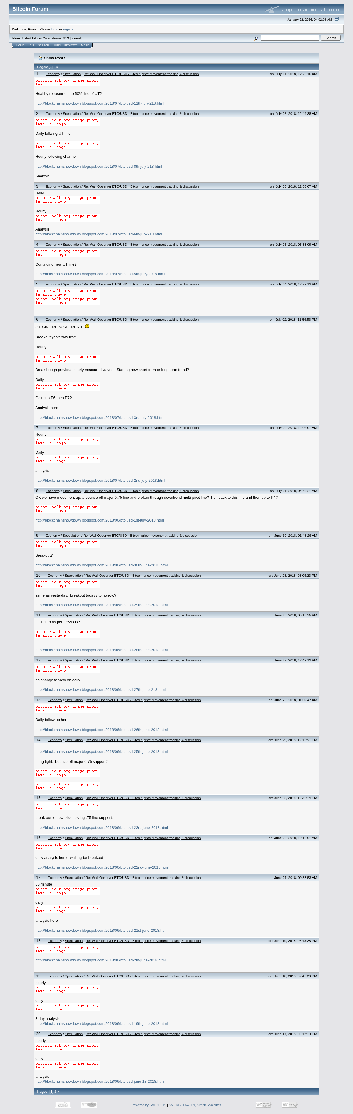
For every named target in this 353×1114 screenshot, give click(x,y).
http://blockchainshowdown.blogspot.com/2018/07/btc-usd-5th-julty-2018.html (100, 274)
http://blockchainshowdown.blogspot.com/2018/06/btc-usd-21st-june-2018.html (101, 930)
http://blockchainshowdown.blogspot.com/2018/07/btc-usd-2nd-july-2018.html (100, 480)
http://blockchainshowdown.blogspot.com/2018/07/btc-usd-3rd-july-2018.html (99, 417)
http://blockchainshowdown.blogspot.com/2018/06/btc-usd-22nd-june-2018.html (102, 867)
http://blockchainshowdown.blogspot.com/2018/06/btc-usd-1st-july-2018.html (99, 520)
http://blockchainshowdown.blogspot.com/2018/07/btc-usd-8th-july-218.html (98, 166)
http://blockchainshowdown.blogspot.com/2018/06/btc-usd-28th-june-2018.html (101, 650)
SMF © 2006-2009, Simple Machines (195, 1105)
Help (31, 45)
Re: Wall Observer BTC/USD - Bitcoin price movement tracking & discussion (141, 74)
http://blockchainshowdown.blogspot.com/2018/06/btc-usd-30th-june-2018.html (101, 565)
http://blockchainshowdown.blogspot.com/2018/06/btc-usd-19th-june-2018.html (101, 1023)
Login (57, 45)
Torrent (76, 38)
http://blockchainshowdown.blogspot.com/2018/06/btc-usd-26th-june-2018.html (101, 729)
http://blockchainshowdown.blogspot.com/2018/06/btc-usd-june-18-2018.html (99, 1081)
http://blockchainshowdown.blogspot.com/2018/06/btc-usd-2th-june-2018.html (100, 960)
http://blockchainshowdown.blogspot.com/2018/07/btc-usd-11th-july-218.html (99, 103)
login (54, 29)
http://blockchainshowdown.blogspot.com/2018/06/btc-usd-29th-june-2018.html (101, 605)
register (68, 29)
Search (43, 45)
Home (20, 45)
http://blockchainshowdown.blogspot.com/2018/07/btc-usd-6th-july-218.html (98, 234)
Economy (53, 74)
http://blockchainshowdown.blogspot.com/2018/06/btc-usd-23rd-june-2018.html (101, 827)
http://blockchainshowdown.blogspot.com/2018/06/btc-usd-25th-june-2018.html (101, 751)
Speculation (72, 74)
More (85, 45)
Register (71, 45)
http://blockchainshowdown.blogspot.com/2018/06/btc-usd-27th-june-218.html (100, 689)
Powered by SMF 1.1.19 (149, 1105)
